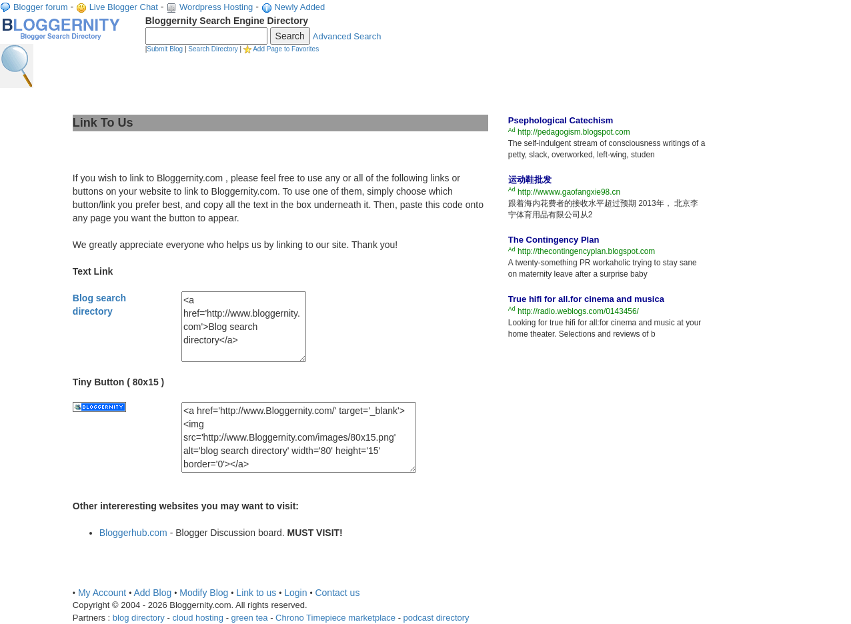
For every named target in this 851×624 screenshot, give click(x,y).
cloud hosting (197, 618)
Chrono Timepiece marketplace (335, 618)
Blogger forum (40, 7)
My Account (102, 592)
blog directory (139, 618)
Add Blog (152, 592)
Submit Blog (165, 49)
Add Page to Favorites (286, 49)
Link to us (256, 592)
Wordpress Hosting (216, 7)
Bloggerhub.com (133, 532)
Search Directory (212, 49)
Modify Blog (203, 592)
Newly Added (299, 7)
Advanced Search (347, 36)
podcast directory (436, 618)
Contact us (337, 592)
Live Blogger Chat (123, 7)
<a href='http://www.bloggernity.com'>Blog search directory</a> (243, 326)
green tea (249, 618)
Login (295, 592)
